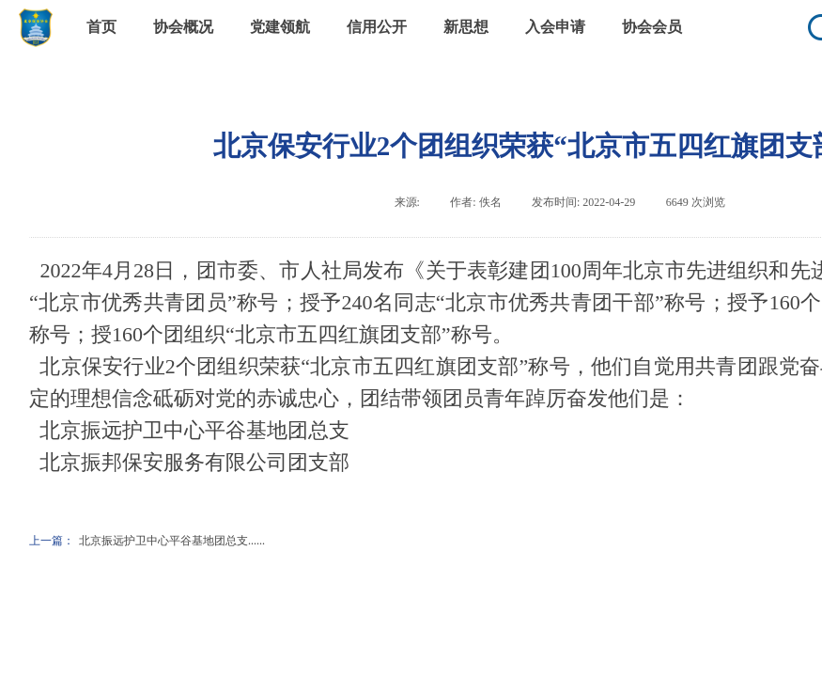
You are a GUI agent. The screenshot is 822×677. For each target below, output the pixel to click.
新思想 (466, 27)
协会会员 (652, 27)
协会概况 (183, 27)
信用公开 (377, 27)
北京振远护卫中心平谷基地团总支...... (147, 541)
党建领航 (280, 27)
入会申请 (555, 27)
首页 (101, 27)
